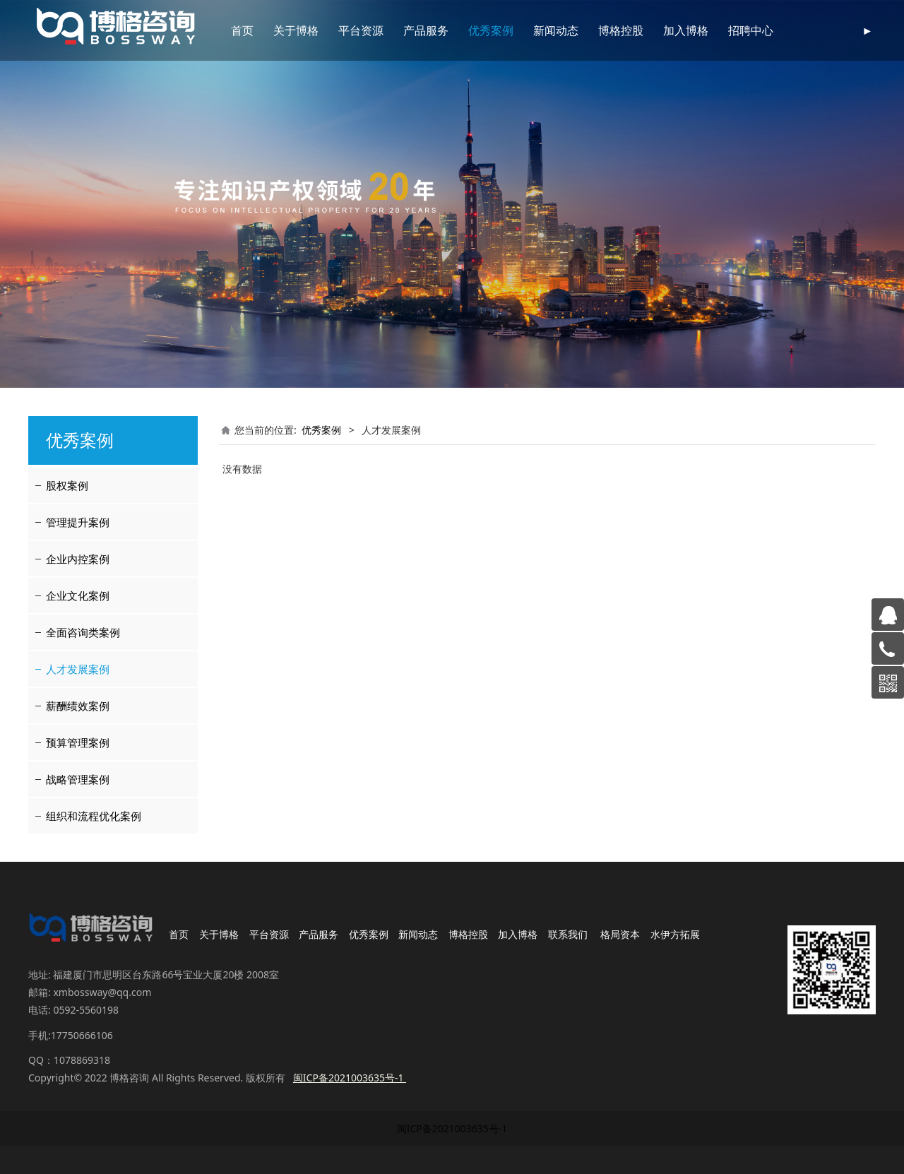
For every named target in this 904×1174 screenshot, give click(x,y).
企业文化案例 (77, 595)
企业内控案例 (77, 559)
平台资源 (344, 30)
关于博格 (279, 30)
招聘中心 (734, 30)
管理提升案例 (77, 522)
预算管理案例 (77, 742)
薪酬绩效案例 (77, 706)
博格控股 (604, 30)
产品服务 (409, 30)
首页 (226, 30)
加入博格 (669, 30)
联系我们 (799, 30)
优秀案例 (474, 30)
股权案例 (67, 485)
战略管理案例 (77, 779)
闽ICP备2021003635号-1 (452, 1128)
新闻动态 (539, 30)
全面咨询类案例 (83, 632)
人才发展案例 (77, 669)
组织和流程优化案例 (93, 816)
